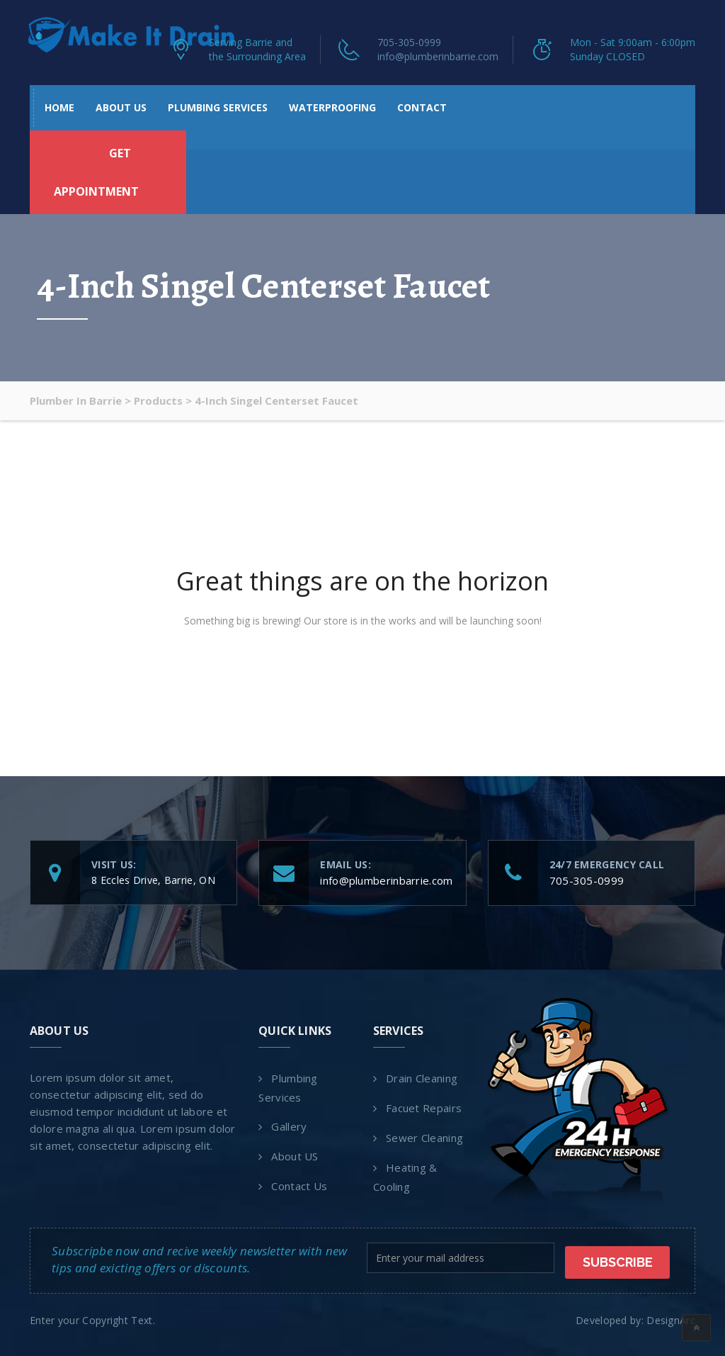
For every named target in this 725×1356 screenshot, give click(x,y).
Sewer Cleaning (424, 1138)
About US (121, 107)
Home (59, 107)
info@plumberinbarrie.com (437, 56)
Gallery (289, 1126)
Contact (422, 107)
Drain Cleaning (421, 1078)
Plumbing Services (218, 107)
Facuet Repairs (424, 1108)
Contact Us (299, 1186)
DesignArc (670, 1318)
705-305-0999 (409, 42)
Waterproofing (332, 107)
